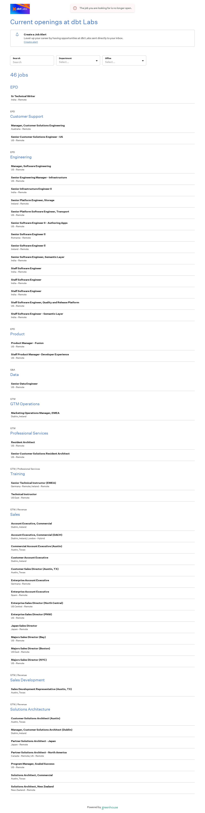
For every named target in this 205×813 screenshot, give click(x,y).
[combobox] (105, 62)
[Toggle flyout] (97, 61)
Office (108, 58)
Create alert (31, 42)
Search (16, 58)
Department (65, 58)
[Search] (32, 62)
